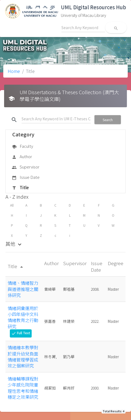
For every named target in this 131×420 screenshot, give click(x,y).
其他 (14, 243)
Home (14, 71)
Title (20, 187)
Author (22, 156)
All (12, 205)
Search (108, 119)
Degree (115, 263)
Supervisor (25, 167)
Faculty (22, 146)
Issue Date (26, 177)
